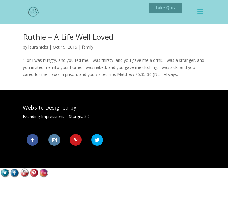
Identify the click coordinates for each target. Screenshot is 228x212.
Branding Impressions (43, 116)
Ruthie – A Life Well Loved (68, 37)
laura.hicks (38, 47)
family (87, 47)
